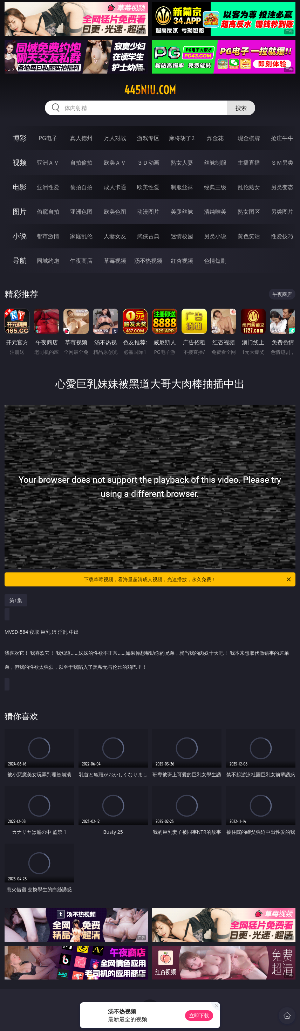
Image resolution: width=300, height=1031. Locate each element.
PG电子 (48, 138)
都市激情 (48, 236)
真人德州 (81, 138)
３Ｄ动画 (148, 162)
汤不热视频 (148, 260)
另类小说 (215, 236)
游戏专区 (148, 138)
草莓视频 (115, 260)
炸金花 (215, 138)
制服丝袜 (182, 187)
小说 (20, 236)
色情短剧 (215, 260)
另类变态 (282, 187)
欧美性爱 (148, 187)
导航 (20, 260)
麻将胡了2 (182, 138)
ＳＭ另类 (282, 162)
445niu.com (150, 90)
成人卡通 (115, 187)
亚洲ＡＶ (48, 162)
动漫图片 (148, 211)
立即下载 (199, 1015)
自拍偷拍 (81, 162)
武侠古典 (148, 236)
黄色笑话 (249, 236)
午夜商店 (81, 260)
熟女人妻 (182, 162)
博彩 (20, 138)
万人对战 (115, 138)
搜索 (241, 108)
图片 (20, 211)
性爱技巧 (282, 236)
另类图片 (282, 211)
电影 (20, 187)
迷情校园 (182, 236)
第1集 (15, 600)
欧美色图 (115, 211)
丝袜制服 (215, 162)
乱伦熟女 (249, 187)
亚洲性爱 (48, 187)
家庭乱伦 (81, 236)
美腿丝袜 (182, 211)
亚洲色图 (81, 211)
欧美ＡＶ (115, 162)
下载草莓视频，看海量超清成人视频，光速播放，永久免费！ (188, 579)
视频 (20, 162)
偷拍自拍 (81, 187)
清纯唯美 (215, 211)
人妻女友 (115, 236)
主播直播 (249, 162)
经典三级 (215, 187)
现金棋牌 (249, 138)
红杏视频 (182, 260)
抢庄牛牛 (282, 138)
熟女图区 (249, 211)
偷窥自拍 (48, 211)
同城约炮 (48, 260)
